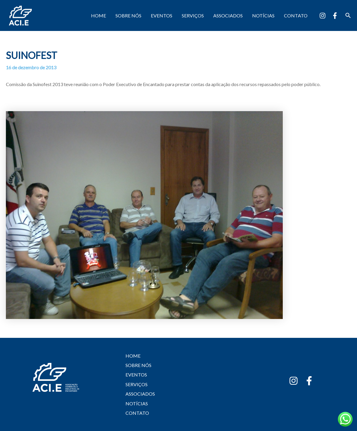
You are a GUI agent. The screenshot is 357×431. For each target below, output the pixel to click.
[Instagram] (322, 15)
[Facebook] (334, 15)
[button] (348, 15)
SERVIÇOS (193, 15)
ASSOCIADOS (228, 15)
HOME (98, 15)
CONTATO (296, 15)
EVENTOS (161, 15)
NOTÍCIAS (263, 15)
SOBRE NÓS (128, 15)
